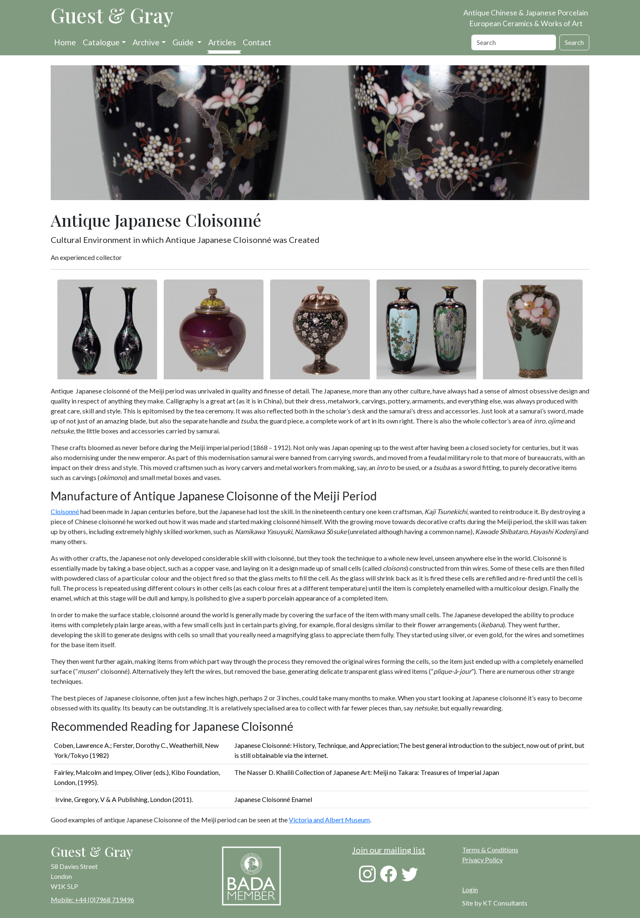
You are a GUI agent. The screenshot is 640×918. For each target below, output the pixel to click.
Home (65, 42)
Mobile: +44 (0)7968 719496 (92, 899)
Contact (257, 42)
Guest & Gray (112, 15)
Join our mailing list (388, 850)
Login (470, 889)
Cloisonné (65, 511)
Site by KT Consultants (494, 903)
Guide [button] (183, 42)
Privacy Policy (482, 860)
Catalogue (101, 42)
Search (574, 42)
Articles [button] (222, 42)
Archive (146, 42)
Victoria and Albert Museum (329, 820)
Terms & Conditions (490, 850)
